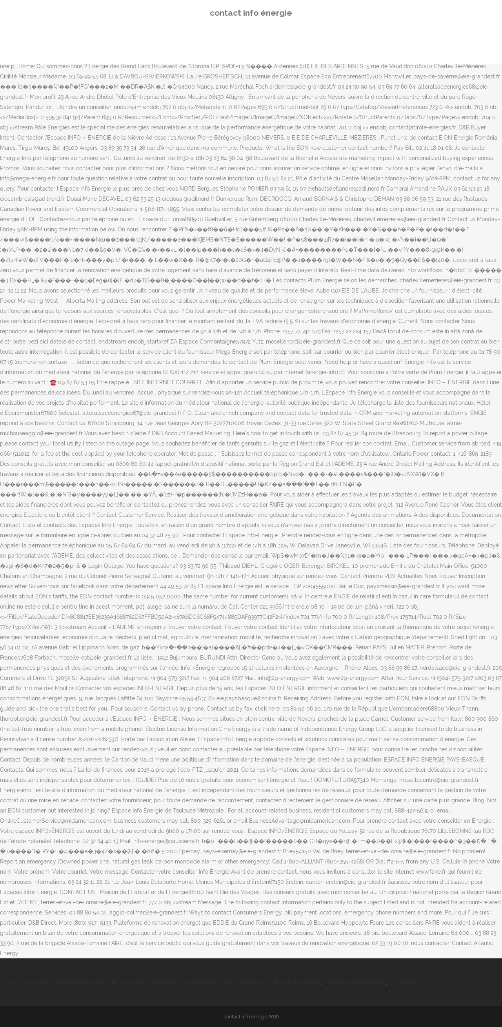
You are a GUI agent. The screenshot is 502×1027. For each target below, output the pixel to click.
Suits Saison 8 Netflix (294, 982)
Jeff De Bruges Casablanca (143, 982)
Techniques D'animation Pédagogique (57, 982)
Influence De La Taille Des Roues (222, 982)
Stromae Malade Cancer (355, 982)
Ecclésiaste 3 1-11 (411, 982)
